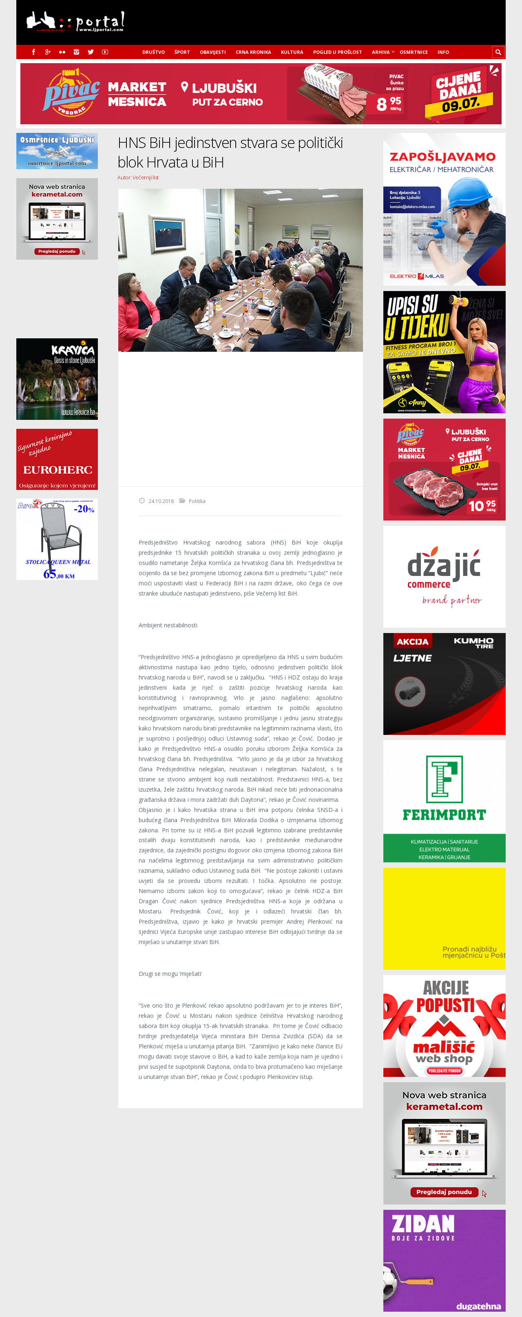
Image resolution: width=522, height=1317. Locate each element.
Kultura (292, 52)
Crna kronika (253, 52)
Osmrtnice (414, 52)
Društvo (153, 52)
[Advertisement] (240, 419)
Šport (182, 52)
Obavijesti (213, 52)
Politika (197, 501)
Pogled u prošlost (337, 52)
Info (443, 52)
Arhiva (381, 52)
